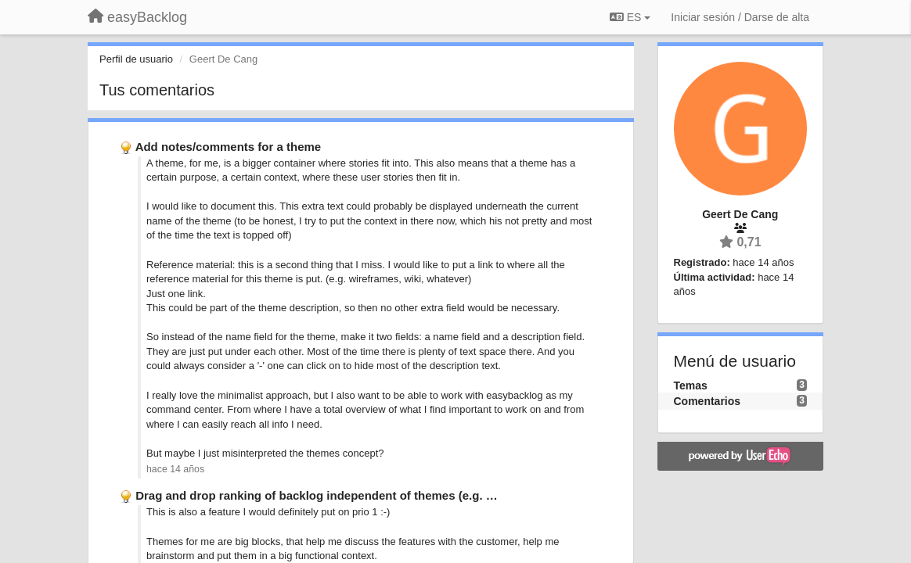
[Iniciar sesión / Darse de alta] (740, 17)
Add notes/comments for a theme (228, 146)
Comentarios (707, 401)
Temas (691, 385)
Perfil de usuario (136, 59)
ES (630, 17)
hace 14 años (175, 469)
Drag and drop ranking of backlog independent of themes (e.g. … (316, 495)
